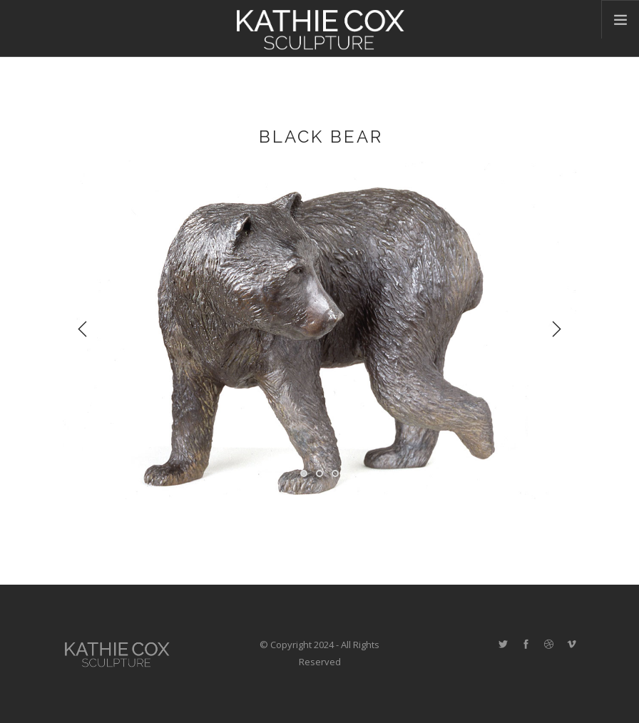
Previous (82, 329)
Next (556, 329)
